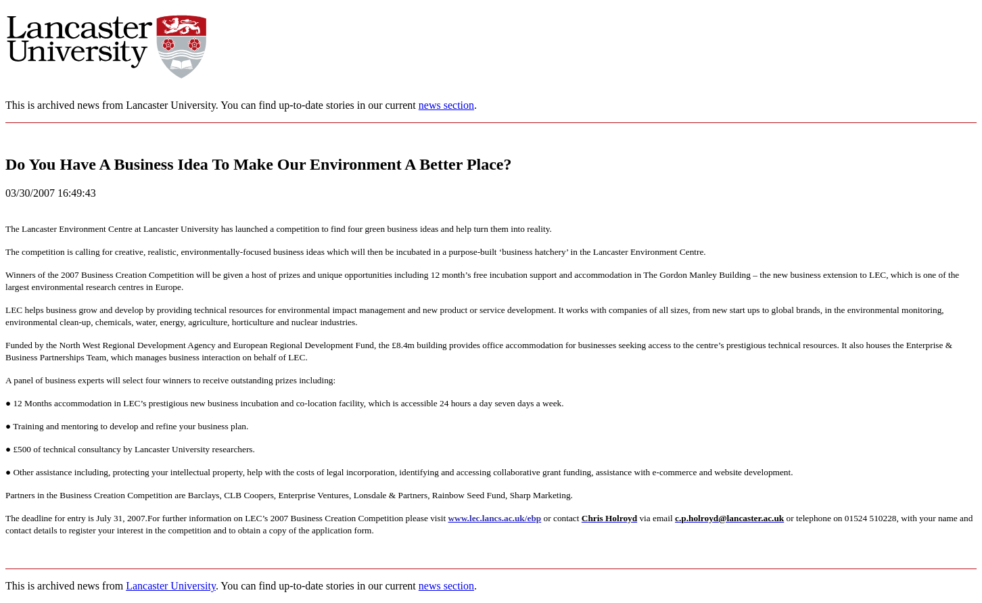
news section (446, 105)
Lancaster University (171, 586)
